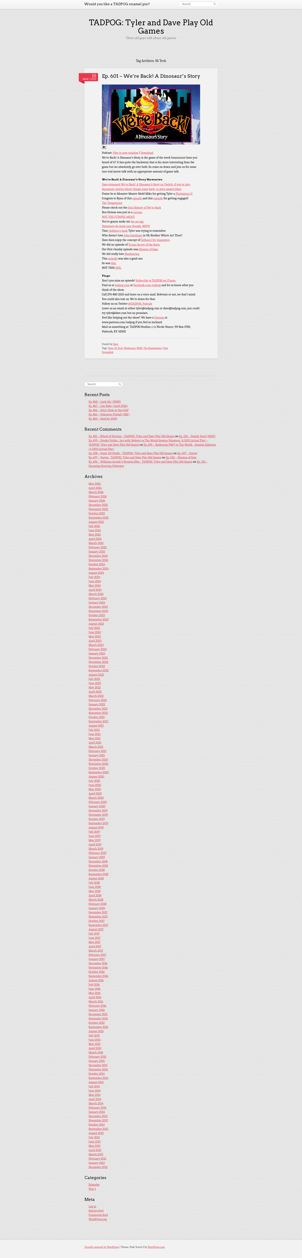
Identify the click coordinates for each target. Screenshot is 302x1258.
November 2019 (98, 815)
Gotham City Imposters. (155, 240)
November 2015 (98, 1018)
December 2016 (98, 963)
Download (147, 153)
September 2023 (99, 619)
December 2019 (98, 810)
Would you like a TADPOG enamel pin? (117, 4)
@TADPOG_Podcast (140, 303)
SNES (139, 348)
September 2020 (99, 772)
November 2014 (98, 1069)
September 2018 (98, 874)
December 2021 (98, 708)
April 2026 (95, 488)
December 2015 (98, 1014)
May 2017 (95, 942)
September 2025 (99, 517)
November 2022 (98, 662)
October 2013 (97, 1124)
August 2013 (96, 1133)
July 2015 (94, 1035)
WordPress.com (156, 1247)
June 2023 (95, 632)
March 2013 (96, 1154)
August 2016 (96, 980)
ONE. (118, 268)
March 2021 (96, 747)
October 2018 (97, 870)
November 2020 (98, 764)
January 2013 (97, 1163)
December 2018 (98, 861)
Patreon (159, 317)
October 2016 (97, 972)
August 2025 (96, 522)
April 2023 (95, 641)
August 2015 (96, 1031)
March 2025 (96, 543)
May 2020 (95, 789)
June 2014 (95, 1090)
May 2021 (95, 738)
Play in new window (125, 153)
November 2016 (98, 967)
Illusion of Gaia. (148, 249)
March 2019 (96, 849)
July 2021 (94, 730)
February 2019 (97, 853)
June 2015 (95, 1040)
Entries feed (96, 1210)
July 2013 (94, 1137)
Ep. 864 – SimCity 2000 (103, 418)
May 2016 (95, 993)
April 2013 (95, 1150)
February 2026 (98, 496)
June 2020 (95, 785)
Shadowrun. (132, 254)
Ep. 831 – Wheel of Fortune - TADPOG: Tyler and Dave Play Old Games (131, 436)
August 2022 (96, 674)
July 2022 (94, 679)
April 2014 (95, 1099)
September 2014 (98, 1078)
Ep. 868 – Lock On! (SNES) (105, 401)
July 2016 (94, 984)
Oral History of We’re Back (144, 207)
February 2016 (97, 1006)
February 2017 (97, 955)
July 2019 (94, 832)
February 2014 (98, 1107)
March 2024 (96, 594)
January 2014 (97, 1112)
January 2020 (97, 806)
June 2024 (95, 581)
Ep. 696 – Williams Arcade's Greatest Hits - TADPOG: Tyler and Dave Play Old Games (140, 461)
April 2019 (95, 844)
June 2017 (95, 938)
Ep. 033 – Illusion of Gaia (181, 457)
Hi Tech (118, 348)
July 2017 (94, 933)
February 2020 (98, 802)
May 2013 (95, 1146)
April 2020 (95, 793)
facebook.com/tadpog (147, 285)
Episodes (94, 1184)
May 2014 (95, 1095)
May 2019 (95, 840)
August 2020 (96, 776)
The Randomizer (152, 348)
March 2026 (96, 492)
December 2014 (98, 1065)
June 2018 (95, 887)
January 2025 (97, 551)
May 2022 (95, 687)
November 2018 (98, 865)
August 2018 (96, 878)
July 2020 (94, 781)
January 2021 (97, 755)
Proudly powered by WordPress (102, 1247)
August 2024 (96, 573)
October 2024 (97, 564)
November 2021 (98, 713)
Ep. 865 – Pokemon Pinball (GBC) (109, 414)
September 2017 (98, 925)
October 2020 (97, 768)
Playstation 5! (184, 193)
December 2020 (98, 759)
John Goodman (132, 235)
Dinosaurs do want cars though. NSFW (126, 226)
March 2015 (96, 1052)
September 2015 (98, 1027)
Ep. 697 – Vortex (187, 453)
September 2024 (99, 568)
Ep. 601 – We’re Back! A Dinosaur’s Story (151, 76)
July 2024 (94, 577)
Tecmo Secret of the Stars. (144, 244)
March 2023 (96, 645)
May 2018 (95, 891)
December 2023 (98, 607)
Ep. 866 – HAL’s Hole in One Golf (108, 410)
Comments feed (98, 1215)
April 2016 (95, 997)
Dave (115, 344)
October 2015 (97, 1023)
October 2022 (97, 666)
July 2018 (94, 882)
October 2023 (97, 615)
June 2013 (95, 1141)
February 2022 (98, 700)
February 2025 (98, 547)
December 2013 (98, 1116)
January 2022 (97, 704)
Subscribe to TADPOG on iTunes (155, 280)
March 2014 (96, 1103)
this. (113, 263)
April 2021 (95, 742)
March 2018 (96, 899)
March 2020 (96, 798)
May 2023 (95, 636)
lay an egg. (137, 221)
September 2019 (98, 823)
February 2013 (97, 1158)
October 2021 (97, 717)
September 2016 (98, 976)
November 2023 (98, 611)
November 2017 (98, 916)
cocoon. (138, 212)
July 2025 (94, 526)
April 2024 (95, 590)
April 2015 (95, 1048)
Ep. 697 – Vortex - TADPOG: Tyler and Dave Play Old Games (125, 457)
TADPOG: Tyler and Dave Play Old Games (151, 27)
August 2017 (96, 929)
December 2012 (98, 1167)
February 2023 (98, 649)
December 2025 (98, 505)
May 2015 (95, 1044)
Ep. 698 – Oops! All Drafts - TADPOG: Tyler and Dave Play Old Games (131, 453)
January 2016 (97, 1010)
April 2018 (95, 895)
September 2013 (98, 1129)
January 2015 (97, 1061)
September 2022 (99, 670)
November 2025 (98, 509)
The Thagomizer (112, 203)
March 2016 (96, 1001)
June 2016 (95, 989)
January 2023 (97, 653)
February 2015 (97, 1056)
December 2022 (98, 657)
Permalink (107, 352)
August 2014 (96, 1082)
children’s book (118, 230)
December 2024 (98, 556)
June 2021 (95, 734)
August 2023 (96, 624)
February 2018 (97, 904)
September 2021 (98, 721)
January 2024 (97, 602)
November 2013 (98, 1120)
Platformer (130, 348)
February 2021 (97, 751)
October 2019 (97, 819)
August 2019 (96, 827)
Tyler (165, 348)
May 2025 (95, 534)
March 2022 (96, 696)
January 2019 (97, 857)
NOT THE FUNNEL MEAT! (118, 217)
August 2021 (96, 725)
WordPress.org (98, 1219)
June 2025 (95, 530)
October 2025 (97, 513)
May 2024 (95, 585)
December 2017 (98, 912)
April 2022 (95, 691)
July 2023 (94, 628)
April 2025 (95, 539)
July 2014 (94, 1086)
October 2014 (97, 1073)
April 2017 (95, 946)
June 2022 (95, 683)
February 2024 (98, 598)
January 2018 (97, 908)
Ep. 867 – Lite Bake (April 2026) (108, 406)
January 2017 (97, 959)
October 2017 (97, 921)
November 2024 (98, 560)
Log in (92, 1206)
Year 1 (92, 1189)
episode (137, 198)
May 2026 (95, 483)
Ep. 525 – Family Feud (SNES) (197, 436)
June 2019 (95, 836)
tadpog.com (122, 285)
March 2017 (96, 950)
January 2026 (97, 500)
